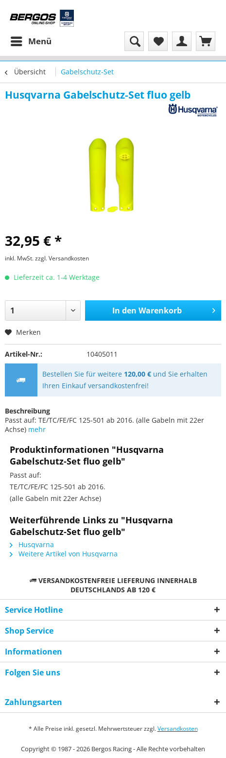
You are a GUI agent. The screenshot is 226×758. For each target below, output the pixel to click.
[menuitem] (30, 41)
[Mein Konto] (181, 41)
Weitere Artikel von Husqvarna (64, 553)
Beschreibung (27, 410)
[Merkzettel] (158, 41)
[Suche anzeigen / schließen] (134, 41)
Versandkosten (177, 728)
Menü (31, 40)
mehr (37, 429)
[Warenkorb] (205, 41)
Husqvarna (32, 544)
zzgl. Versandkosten (62, 258)
